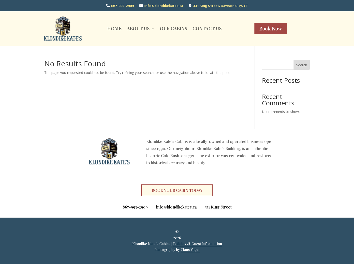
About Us (138, 28)
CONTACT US (206, 28)
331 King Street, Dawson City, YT (220, 6)
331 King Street (218, 206)
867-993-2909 (122, 6)
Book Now (270, 28)
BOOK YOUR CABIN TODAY (177, 190)
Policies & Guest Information (197, 243)
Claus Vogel (190, 249)
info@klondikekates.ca (163, 6)
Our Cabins (173, 28)
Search (301, 65)
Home (114, 28)
